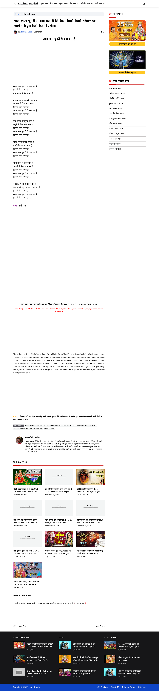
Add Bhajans (102, 687)
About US (115, 687)
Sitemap (142, 687)
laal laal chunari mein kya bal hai (49, 426)
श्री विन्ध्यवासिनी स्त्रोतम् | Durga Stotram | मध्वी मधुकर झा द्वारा (88, 490)
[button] (144, 4)
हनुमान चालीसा (115, 149)
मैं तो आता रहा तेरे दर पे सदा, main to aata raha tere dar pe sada (26, 490)
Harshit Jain (32, 437)
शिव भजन (53, 3)
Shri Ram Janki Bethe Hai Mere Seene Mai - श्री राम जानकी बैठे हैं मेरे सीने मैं (39, 672)
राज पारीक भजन (115, 139)
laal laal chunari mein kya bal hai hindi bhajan (80, 426)
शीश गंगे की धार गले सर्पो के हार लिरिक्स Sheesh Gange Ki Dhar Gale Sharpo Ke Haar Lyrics (85, 645)
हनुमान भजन (63, 3)
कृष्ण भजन (44, 3)
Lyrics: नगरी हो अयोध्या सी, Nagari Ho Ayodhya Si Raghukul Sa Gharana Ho (130, 645)
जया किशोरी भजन (116, 113)
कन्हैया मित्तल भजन (117, 93)
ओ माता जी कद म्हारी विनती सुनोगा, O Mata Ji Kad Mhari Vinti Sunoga (90, 521)
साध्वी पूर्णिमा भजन (116, 128)
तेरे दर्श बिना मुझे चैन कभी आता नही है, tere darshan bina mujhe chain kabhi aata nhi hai (58, 490)
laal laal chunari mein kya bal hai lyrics (28, 429)
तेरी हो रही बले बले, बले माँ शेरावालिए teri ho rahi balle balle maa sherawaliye (26, 583)
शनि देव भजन (85, 3)
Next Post (99, 626)
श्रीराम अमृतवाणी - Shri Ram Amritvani (129, 659)
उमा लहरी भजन (115, 108)
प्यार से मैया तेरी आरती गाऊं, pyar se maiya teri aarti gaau (58, 521)
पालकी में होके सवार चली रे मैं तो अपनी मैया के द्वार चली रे (84, 672)
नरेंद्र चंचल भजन (115, 123)
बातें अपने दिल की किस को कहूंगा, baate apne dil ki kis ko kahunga (25, 521)
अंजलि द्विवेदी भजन (116, 98)
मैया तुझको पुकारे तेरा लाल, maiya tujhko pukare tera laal (26, 552)
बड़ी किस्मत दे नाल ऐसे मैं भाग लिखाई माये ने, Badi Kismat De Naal (90, 552)
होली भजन (98, 3)
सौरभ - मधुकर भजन (117, 133)
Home (17, 14)
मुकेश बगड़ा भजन (116, 103)
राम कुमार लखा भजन (117, 118)
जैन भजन (73, 3)
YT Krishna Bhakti (25, 4)
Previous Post (20, 626)
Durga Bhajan (29, 14)
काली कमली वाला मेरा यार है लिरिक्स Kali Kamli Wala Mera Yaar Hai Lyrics (40, 645)
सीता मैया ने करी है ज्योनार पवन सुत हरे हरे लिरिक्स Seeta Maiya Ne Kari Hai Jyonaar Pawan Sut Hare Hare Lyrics (85, 659)
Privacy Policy (128, 687)
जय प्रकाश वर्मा (115, 88)
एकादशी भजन (114, 144)
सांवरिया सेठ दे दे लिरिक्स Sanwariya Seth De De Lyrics (37, 659)
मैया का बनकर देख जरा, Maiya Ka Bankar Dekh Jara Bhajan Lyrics (58, 552)
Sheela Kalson (49, 429)
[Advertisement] (59, 64)
